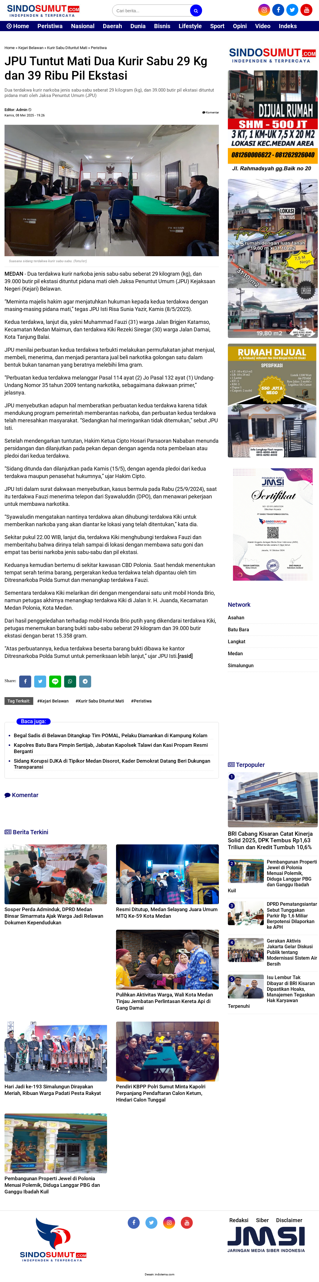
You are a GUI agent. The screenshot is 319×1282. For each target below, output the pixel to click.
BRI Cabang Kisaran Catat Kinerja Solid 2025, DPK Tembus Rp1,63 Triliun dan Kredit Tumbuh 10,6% (270, 840)
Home (18, 26)
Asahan (236, 617)
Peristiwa (50, 26)
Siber (262, 1220)
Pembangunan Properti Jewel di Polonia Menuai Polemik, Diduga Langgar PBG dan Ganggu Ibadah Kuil (52, 1185)
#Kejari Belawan (53, 701)
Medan (235, 653)
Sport (217, 26)
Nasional (82, 26)
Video (262, 26)
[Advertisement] (273, 713)
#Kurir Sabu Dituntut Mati (100, 701)
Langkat (236, 641)
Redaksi (239, 1220)
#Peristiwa (141, 701)
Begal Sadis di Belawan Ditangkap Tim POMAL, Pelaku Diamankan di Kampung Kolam (110, 735)
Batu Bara (238, 629)
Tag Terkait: (18, 701)
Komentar (210, 112)
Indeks (288, 26)
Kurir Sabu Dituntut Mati (67, 47)
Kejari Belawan (30, 47)
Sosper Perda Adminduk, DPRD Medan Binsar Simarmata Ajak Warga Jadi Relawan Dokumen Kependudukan (53, 916)
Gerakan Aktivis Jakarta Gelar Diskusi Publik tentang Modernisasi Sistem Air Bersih (292, 952)
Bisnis (162, 26)
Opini (240, 26)
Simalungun (241, 665)
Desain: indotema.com (159, 1274)
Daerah (112, 26)
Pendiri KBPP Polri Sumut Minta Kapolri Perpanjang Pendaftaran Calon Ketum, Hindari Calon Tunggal (160, 1093)
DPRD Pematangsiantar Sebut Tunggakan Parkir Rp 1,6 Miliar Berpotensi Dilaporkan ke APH (292, 915)
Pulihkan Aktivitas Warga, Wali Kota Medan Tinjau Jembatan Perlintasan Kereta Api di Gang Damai (164, 1001)
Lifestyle (190, 26)
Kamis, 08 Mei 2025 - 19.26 (24, 115)
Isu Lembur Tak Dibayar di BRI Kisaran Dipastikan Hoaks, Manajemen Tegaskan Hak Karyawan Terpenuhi (271, 992)
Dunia (138, 26)
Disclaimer (289, 1220)
